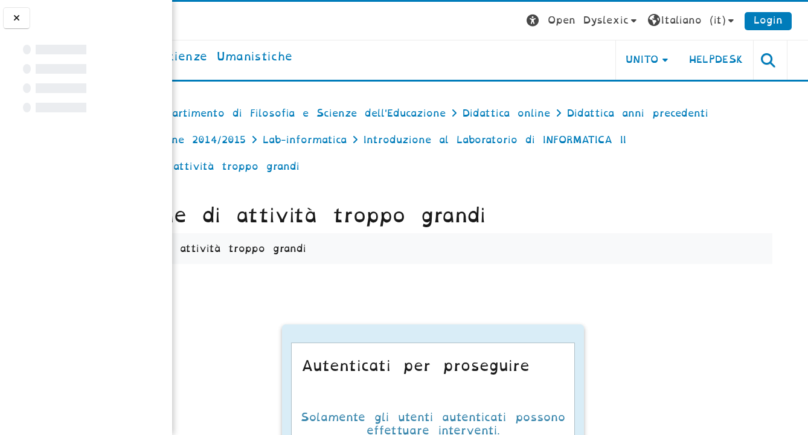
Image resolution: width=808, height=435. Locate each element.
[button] (598, 20)
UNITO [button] (658, 59)
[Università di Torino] (210, 20)
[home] (277, 57)
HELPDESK (731, 59)
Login (783, 20)
